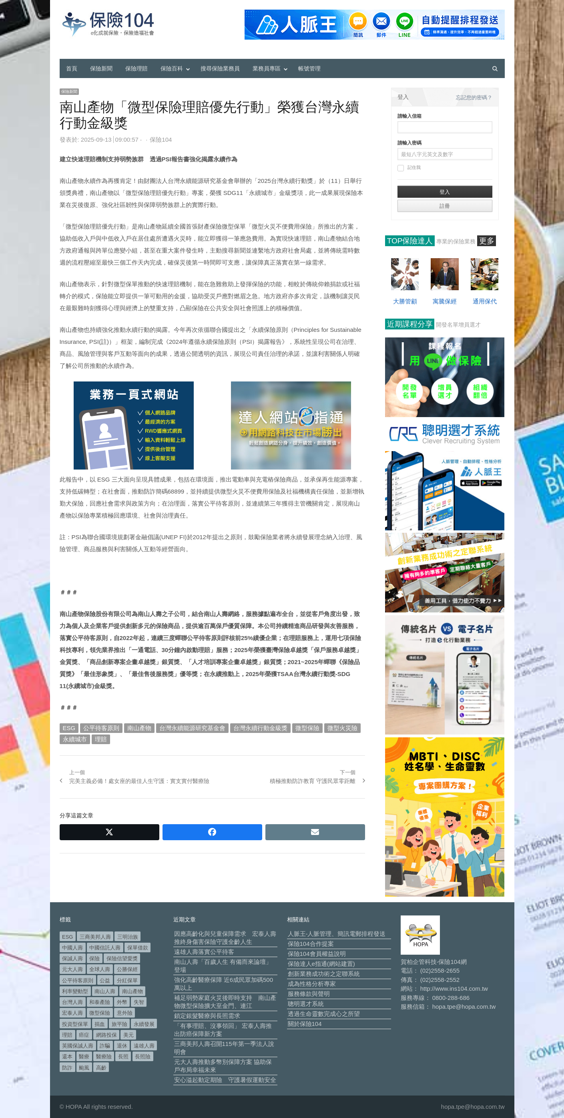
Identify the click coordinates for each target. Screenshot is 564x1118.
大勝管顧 (405, 301)
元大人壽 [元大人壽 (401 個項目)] (72, 969)
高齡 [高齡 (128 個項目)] (101, 1068)
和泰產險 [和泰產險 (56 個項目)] (99, 1002)
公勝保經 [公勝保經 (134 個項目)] (127, 969)
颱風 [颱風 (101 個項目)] (84, 1068)
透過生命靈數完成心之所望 (324, 1013)
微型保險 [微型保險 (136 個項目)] (99, 1013)
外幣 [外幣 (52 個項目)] (122, 1002)
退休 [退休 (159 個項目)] (122, 1046)
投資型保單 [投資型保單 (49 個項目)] (75, 1024)
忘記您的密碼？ (474, 97)
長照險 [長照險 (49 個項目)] (143, 1057)
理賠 (101, 739)
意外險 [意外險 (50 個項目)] (124, 1013)
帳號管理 (309, 68)
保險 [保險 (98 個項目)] (94, 958)
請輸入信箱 (409, 116)
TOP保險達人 (410, 241)
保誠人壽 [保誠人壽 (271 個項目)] (72, 958)
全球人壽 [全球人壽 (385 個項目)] (99, 969)
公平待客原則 (101, 728)
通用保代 (485, 301)
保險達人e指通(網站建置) (321, 963)
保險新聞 (101, 68)
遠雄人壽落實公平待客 (204, 951)
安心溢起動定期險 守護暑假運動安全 (225, 1079)
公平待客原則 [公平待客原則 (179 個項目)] (77, 980)
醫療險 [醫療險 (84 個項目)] (104, 1057)
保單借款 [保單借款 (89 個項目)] (137, 948)
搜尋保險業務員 (220, 68)
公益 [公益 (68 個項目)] (105, 980)
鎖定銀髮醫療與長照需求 (207, 1015)
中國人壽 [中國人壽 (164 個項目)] (72, 948)
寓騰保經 (445, 301)
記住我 (409, 168)
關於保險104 (305, 1023)
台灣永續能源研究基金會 (192, 728)
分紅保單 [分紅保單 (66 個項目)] (127, 980)
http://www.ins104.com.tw (454, 988)
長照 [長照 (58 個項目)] (123, 1057)
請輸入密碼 (409, 143)
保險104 (161, 139)
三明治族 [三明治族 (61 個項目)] (127, 937)
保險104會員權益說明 (317, 953)
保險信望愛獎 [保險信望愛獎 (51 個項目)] (122, 958)
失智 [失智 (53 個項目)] (139, 1002)
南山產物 (139, 728)
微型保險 (307, 728)
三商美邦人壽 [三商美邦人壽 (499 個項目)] (95, 937)
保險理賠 (136, 68)
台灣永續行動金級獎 (260, 728)
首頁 (71, 68)
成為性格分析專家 (312, 983)
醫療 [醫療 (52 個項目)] (84, 1057)
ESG (69, 728)
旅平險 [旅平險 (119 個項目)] (119, 1024)
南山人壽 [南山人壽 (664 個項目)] (104, 991)
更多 (486, 241)
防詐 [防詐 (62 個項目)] (67, 1068)
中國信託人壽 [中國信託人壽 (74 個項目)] (104, 948)
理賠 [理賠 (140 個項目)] (67, 1035)
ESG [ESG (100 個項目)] (67, 937)
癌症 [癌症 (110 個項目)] (84, 1035)
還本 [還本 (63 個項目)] (67, 1057)
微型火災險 (342, 728)
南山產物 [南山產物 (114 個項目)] (132, 991)
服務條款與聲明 (309, 993)
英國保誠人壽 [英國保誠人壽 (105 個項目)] (77, 1046)
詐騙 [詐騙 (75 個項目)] (105, 1046)
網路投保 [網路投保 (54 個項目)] (106, 1035)
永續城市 (75, 739)
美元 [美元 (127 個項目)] (128, 1035)
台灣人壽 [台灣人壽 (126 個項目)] (72, 1002)
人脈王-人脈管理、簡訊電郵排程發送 (337, 933)
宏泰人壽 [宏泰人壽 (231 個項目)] (72, 1013)
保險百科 (172, 68)
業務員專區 (267, 68)
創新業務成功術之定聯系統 (324, 973)
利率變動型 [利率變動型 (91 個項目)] (75, 991)
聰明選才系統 (306, 1003)
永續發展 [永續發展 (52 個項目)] (144, 1024)
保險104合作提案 (311, 943)
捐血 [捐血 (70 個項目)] (99, 1024)
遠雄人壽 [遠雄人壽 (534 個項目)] (144, 1046)
